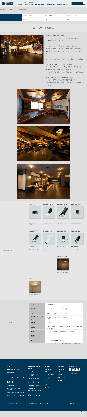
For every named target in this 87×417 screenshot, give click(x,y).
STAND (39, 390)
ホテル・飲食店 (48, 15)
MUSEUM (29, 375)
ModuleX (30, 372)
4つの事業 (37, 5)
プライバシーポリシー (51, 403)
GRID (37, 375)
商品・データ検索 (51, 5)
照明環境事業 (10, 385)
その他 (67, 19)
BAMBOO (34, 390)
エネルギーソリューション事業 (15, 396)
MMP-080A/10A (75, 246)
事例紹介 (43, 5)
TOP (8, 366)
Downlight (29, 381)
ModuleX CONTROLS (33, 385)
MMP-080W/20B (61, 246)
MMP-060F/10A (75, 220)
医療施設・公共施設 (27, 15)
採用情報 (25, 2)
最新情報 (60, 380)
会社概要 (60, 374)
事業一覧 (10, 382)
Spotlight (34, 381)
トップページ (3, 9)
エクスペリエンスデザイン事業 (15, 393)
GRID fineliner (40, 381)
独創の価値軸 (10, 372)
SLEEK (33, 375)
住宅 (46, 19)
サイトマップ (42, 403)
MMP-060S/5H (47, 246)
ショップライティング (71, 15)
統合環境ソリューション (13, 369)
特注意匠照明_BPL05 (62, 272)
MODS (41, 375)
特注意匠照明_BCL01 (34, 294)
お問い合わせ (79, 4)
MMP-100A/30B (47, 220)
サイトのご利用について (31, 403)
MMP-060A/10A (33, 246)
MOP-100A (32, 220)
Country (38, 2)
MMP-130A (60, 220)
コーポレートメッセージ (15, 377)
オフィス (25, 19)
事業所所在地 (30, 2)
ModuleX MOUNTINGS (34, 378)
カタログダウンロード (12, 403)
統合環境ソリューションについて (26, 5)
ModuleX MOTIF (32, 388)
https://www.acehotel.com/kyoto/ (56, 340)
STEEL (29, 390)
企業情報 (19, 2)
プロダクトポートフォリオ (63, 5)
